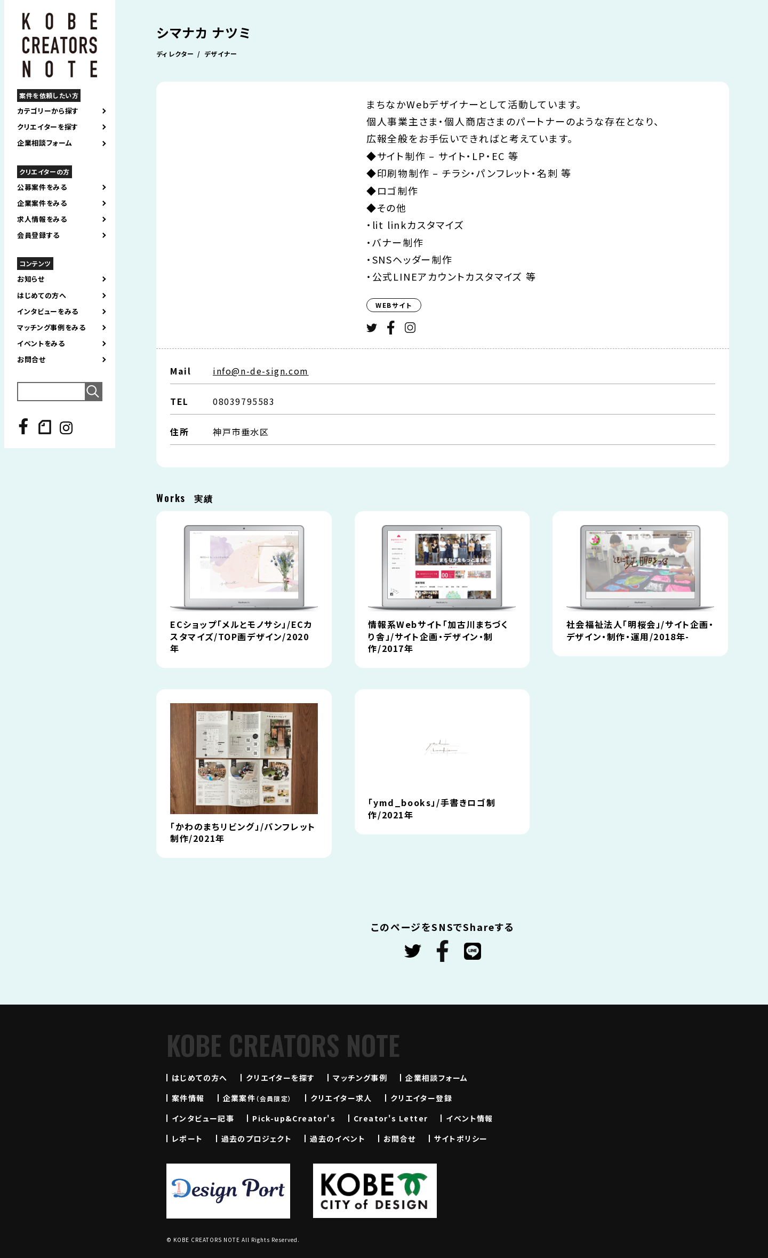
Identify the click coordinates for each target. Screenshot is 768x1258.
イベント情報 (469, 1118)
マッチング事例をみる (51, 327)
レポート (187, 1138)
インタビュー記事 (203, 1118)
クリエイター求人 (341, 1098)
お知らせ (31, 279)
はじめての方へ (42, 295)
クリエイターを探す (47, 127)
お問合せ (31, 359)
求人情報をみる (42, 219)
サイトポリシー (461, 1138)
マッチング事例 (360, 1077)
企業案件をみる (42, 203)
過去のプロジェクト (256, 1138)
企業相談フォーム (44, 143)
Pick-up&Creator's (293, 1118)
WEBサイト (393, 304)
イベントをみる (41, 343)
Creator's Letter (391, 1118)
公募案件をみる (42, 187)
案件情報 (188, 1098)
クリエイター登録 (421, 1098)
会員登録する (38, 235)
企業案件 (257, 1098)
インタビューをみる (47, 311)
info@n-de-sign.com (261, 370)
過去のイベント (337, 1138)
